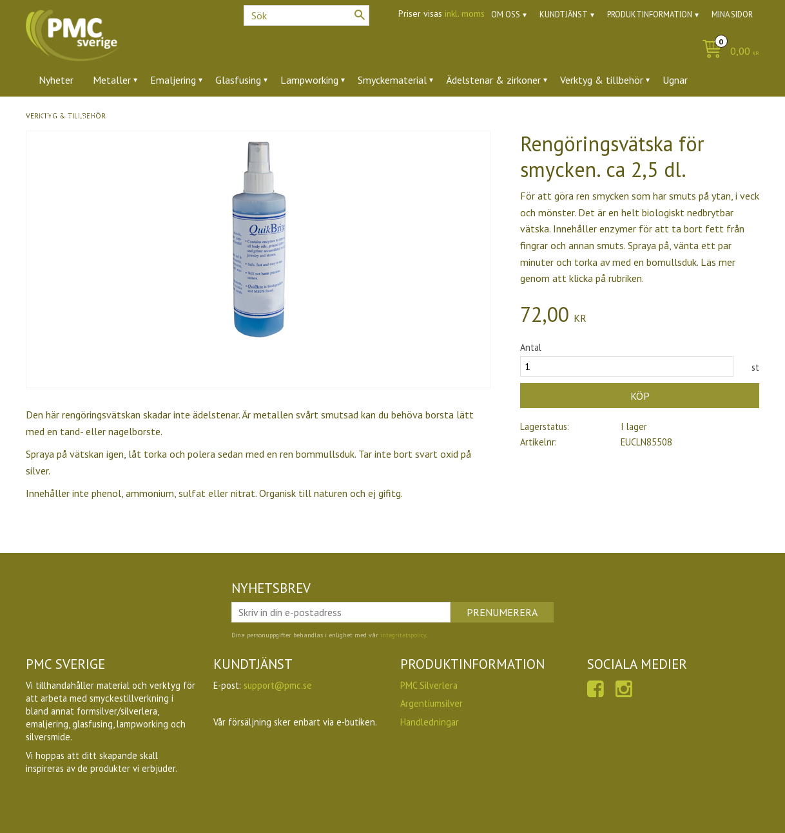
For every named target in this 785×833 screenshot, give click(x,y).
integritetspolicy (403, 635)
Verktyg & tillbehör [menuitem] (601, 79)
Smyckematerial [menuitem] (392, 79)
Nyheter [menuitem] (56, 79)
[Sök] (359, 14)
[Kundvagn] (727, 52)
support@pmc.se (278, 685)
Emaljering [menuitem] (173, 79)
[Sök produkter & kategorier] (306, 15)
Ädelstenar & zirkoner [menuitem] (493, 79)
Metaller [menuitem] (112, 79)
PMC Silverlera (429, 685)
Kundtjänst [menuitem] (563, 14)
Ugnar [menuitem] (675, 79)
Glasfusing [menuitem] (238, 79)
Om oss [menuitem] (505, 14)
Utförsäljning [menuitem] (67, 115)
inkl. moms (465, 13)
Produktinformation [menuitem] (649, 14)
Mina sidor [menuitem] (732, 14)
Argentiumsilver (431, 703)
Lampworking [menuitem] (309, 79)
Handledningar (429, 722)
